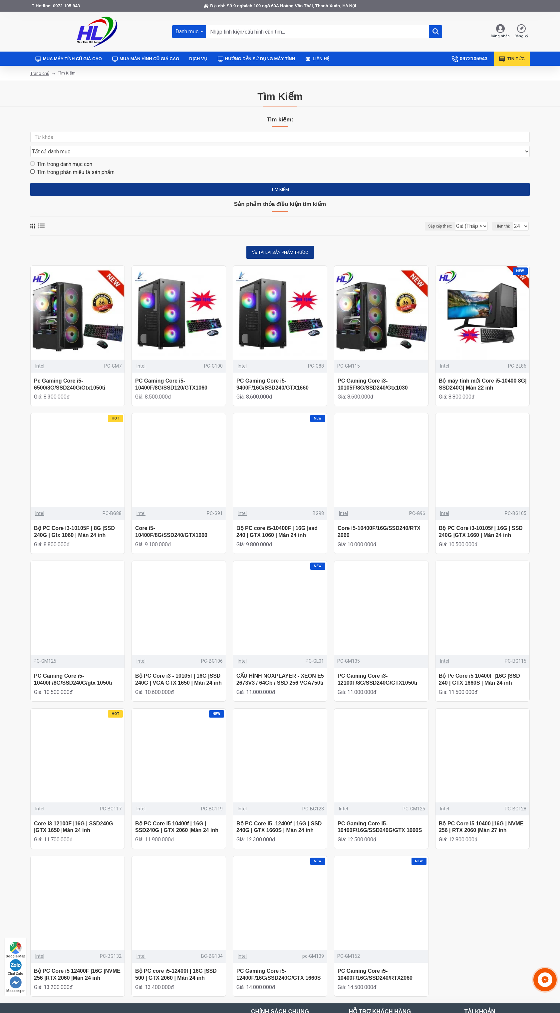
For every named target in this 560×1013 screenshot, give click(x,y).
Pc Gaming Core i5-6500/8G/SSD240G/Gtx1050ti (69, 371)
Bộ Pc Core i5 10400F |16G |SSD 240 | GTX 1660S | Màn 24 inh (479, 666)
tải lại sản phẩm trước (283, 239)
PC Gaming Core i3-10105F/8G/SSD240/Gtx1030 (373, 371)
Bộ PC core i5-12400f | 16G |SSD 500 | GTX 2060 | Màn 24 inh (176, 961)
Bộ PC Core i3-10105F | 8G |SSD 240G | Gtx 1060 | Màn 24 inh (74, 519)
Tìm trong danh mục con (61, 151)
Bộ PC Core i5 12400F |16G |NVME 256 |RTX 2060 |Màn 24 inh (77, 961)
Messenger (15, 984)
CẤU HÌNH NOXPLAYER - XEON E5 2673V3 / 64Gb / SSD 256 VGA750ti (280, 666)
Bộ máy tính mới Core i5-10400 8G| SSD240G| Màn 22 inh (483, 371)
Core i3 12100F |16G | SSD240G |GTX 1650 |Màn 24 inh (73, 814)
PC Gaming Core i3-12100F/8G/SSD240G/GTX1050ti (377, 666)
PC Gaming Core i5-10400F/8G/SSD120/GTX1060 (171, 371)
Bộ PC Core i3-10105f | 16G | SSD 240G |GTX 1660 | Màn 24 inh (481, 519)
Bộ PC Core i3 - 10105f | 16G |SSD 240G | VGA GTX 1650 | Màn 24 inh (178, 666)
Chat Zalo (15, 967)
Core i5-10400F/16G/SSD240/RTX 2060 (379, 519)
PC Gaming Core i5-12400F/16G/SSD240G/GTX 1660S (278, 961)
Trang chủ (39, 73)
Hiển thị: (504, 213)
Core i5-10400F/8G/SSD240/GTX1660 (171, 519)
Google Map (15, 950)
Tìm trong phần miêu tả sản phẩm (72, 159)
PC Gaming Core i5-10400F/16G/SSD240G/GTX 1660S (380, 814)
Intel (39, 353)
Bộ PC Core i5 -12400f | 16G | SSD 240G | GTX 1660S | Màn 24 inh (279, 814)
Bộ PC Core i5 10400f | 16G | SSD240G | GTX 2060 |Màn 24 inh (176, 814)
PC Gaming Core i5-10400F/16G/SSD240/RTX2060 (375, 961)
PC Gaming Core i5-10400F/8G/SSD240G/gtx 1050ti (73, 666)
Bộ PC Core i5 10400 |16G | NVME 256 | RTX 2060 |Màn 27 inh (481, 814)
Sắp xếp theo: (427, 213)
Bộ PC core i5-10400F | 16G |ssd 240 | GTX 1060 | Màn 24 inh (277, 519)
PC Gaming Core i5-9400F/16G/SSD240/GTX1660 (272, 371)
